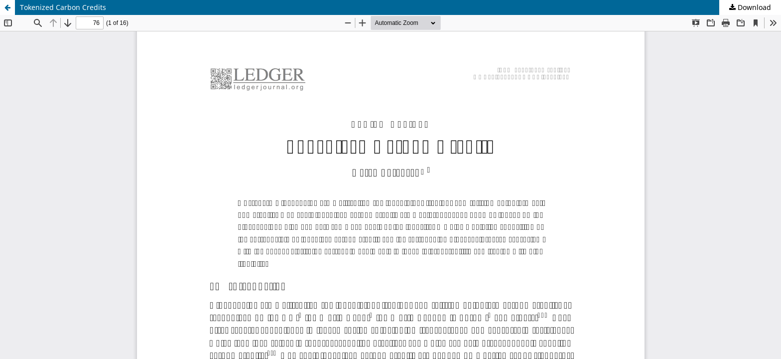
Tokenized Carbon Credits (63, 7)
